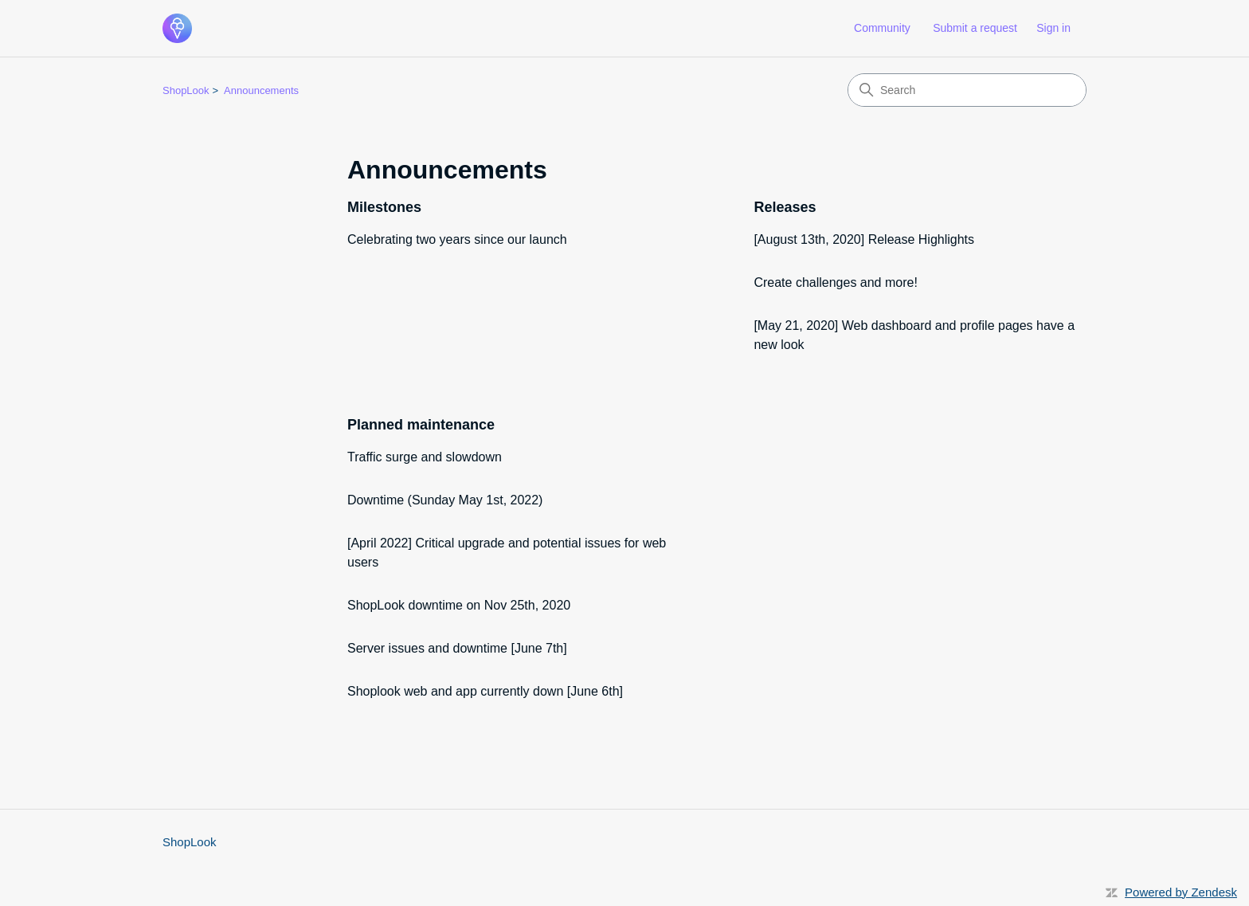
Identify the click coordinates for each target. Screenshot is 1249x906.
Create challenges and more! (835, 282)
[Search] (967, 90)
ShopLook (185, 90)
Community (882, 28)
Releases (785, 207)
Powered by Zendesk (1181, 892)
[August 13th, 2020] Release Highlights (864, 239)
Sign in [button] (1053, 28)
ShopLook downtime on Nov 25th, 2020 (458, 605)
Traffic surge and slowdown (424, 457)
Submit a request (975, 28)
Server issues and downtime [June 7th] (457, 648)
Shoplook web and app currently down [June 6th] (485, 691)
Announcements (261, 90)
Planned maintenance (421, 425)
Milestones (384, 207)
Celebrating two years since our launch (457, 239)
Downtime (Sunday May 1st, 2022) (444, 500)
